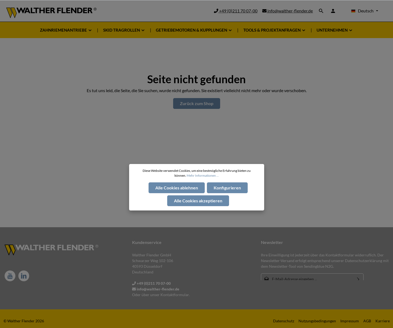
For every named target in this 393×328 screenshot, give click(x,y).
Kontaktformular (174, 294)
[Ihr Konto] (333, 10)
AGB (367, 321)
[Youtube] (10, 275)
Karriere (382, 321)
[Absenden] (358, 279)
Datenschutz (283, 321)
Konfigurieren (227, 187)
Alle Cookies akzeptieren (198, 200)
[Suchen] (321, 10)
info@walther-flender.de (287, 10)
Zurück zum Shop (196, 103)
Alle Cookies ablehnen (176, 187)
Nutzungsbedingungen (317, 321)
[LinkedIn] (23, 275)
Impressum (349, 321)
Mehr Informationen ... (203, 175)
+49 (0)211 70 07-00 (235, 10)
